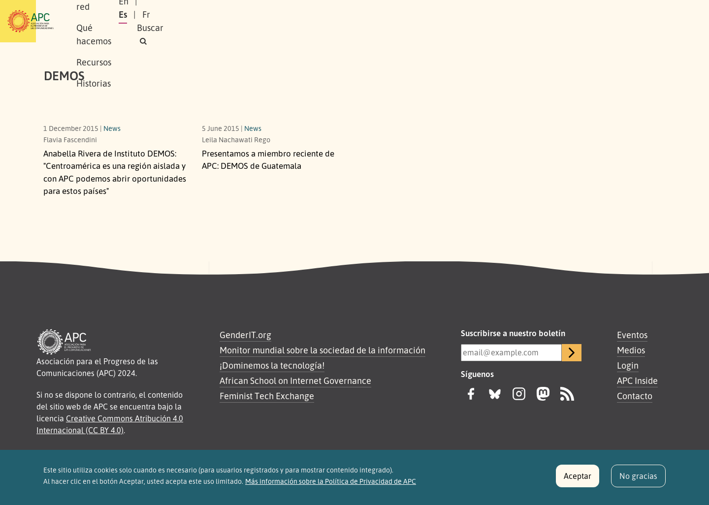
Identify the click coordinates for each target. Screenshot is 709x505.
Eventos (632, 334)
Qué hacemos (248, 21)
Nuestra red (184, 21)
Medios (631, 350)
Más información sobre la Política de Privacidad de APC (330, 485)
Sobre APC (126, 21)
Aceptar (577, 480)
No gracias (638, 480)
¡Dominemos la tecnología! (272, 365)
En (539, 21)
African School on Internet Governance (295, 380)
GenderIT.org (245, 334)
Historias (357, 21)
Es (563, 21)
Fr (586, 21)
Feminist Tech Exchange (267, 395)
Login (628, 365)
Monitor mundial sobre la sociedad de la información (322, 350)
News (112, 128)
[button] (647, 21)
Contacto (634, 395)
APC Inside (637, 380)
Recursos (307, 21)
